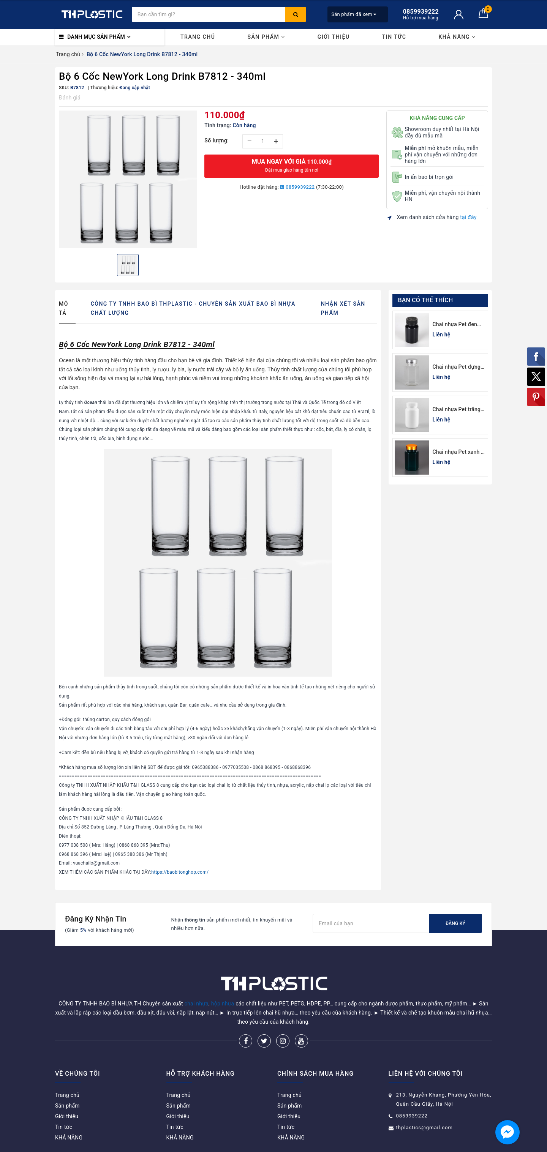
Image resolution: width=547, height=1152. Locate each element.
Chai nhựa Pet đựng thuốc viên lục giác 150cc (457, 367)
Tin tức (394, 37)
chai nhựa (196, 984)
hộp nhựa (222, 984)
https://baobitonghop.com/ (180, 872)
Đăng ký (455, 923)
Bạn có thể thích (425, 300)
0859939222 (297, 187)
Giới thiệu (334, 37)
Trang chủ (197, 37)
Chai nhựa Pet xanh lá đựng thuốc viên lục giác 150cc (459, 452)
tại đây (468, 217)
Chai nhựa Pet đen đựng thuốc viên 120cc (455, 324)
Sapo (328, 1144)
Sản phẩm (266, 37)
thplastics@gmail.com (424, 1108)
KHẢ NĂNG (457, 37)
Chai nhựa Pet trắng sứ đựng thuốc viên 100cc (457, 409)
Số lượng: (216, 140)
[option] (128, 179)
